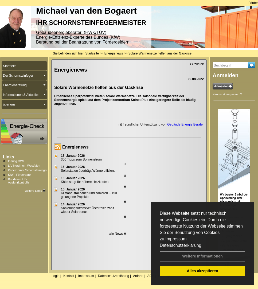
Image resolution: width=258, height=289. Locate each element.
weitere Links (35, 190)
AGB (150, 276)
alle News (117, 234)
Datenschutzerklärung (180, 245)
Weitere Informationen (202, 256)
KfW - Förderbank (19, 174)
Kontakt (68, 276)
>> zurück (197, 64)
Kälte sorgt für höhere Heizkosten (85, 182)
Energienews (75, 147)
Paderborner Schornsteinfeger (27, 170)
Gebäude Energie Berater (185, 124)
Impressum (175, 239)
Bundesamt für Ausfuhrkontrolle (18, 181)
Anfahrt (138, 276)
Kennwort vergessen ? (227, 94)
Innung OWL (16, 161)
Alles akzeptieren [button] (202, 271)
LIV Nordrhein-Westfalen (24, 165)
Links (8, 157)
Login (55, 276)
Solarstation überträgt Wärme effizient (88, 171)
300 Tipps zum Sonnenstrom (81, 159)
